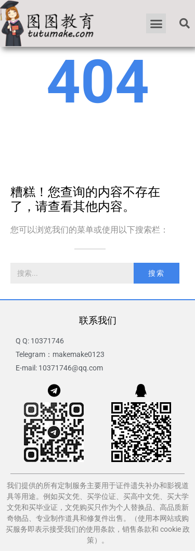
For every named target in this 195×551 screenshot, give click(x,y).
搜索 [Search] (156, 273)
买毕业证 (43, 507)
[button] (156, 23)
